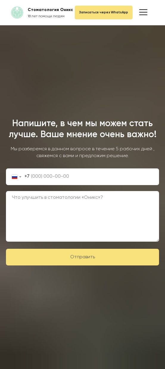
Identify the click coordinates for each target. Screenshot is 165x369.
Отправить (114, 257)
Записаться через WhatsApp (103, 12)
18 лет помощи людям (46, 16)
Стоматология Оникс (50, 10)
